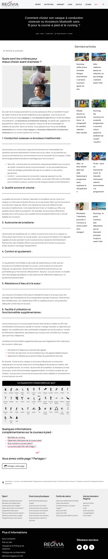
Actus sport (87, 515)
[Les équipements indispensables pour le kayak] (27, 401)
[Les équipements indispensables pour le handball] (10, 401)
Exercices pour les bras (37, 513)
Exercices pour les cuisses (38, 508)
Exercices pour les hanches (39, 515)
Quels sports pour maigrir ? (11, 506)
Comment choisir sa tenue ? (66, 481)
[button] (103, 4)
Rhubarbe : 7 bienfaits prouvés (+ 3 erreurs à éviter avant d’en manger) (81, 222)
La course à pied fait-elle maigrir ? (22, 446)
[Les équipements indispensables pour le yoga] (16, 419)
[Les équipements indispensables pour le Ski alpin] (22, 410)
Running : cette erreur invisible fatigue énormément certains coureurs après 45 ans (81, 76)
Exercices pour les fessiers (38, 510)
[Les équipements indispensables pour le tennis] (50, 410)
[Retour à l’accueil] (10, 3)
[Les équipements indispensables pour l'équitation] (44, 391)
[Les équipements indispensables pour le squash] (33, 410)
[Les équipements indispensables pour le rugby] (16, 410)
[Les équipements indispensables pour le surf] (39, 410)
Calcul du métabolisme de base (67, 501)
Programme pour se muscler (12, 518)
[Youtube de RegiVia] (79, 547)
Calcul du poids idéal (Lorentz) (67, 515)
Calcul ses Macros (62, 503)
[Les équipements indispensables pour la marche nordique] (44, 401)
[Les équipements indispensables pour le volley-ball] (67, 410)
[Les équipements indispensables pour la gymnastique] (5, 401)
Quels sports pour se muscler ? (13, 508)
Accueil (16, 481)
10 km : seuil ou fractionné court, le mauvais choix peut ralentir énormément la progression (98, 177)
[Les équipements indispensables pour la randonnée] (5, 410)
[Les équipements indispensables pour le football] (61, 391)
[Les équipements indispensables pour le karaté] (22, 401)
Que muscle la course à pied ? (20, 443)
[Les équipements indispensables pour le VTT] (5, 419)
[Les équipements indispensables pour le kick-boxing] (33, 401)
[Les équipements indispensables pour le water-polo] (10, 419)
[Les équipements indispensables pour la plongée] (67, 401)
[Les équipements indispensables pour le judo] (16, 401)
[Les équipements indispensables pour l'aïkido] (5, 391)
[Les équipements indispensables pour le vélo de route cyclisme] (61, 410)
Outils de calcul (88, 510)
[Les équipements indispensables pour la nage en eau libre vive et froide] (56, 401)
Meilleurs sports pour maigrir (12, 515)
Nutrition (86, 506)
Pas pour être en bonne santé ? (13, 513)
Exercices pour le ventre (37, 506)
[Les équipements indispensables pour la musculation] (50, 401)
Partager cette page (14, 466)
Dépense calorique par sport (12, 501)
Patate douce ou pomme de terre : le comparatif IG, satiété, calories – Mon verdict (81, 121)
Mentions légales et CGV (12, 556)
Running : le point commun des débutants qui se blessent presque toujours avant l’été (98, 227)
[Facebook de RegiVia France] (85, 547)
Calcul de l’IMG (61, 513)
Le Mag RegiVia (88, 513)
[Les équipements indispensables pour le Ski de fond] (27, 410)
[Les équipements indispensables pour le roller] (10, 410)
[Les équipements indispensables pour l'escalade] (50, 391)
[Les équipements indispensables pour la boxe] (27, 391)
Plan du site (7, 542)
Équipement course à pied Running (45, 481)
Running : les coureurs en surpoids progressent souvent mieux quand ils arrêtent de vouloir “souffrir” (98, 126)
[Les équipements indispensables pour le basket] (22, 391)
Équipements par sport (10, 510)
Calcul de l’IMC (61, 510)
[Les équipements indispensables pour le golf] (67, 391)
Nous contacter (8, 538)
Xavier (42, 33)
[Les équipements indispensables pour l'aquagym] (10, 391)
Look (70, 4)
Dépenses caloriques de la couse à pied (25, 440)
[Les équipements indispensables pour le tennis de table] (44, 410)
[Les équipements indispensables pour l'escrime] (56, 391)
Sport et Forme (88, 503)
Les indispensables (26, 481)
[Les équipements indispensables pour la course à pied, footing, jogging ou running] (33, 391)
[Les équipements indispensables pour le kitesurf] (39, 401)
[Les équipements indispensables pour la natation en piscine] (61, 401)
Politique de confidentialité (13, 552)
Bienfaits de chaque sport (11, 503)
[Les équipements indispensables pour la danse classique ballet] (39, 391)
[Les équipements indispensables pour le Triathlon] (56, 410)
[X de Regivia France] (91, 547)
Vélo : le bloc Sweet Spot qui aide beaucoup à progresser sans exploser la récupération (81, 177)
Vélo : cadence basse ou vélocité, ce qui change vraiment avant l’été (98, 73)
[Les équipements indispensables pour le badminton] (16, 391)
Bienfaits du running (16, 437)
